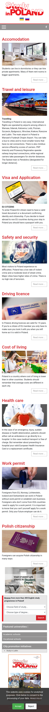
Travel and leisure (18, 89)
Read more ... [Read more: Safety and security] (39, 284)
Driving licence (15, 293)
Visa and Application (21, 177)
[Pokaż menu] (4, 26)
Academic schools (11, 634)
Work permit (13, 463)
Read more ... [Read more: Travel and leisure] (39, 168)
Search (41, 617)
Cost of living (14, 347)
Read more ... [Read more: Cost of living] (39, 391)
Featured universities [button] (15, 626)
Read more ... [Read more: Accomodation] (39, 80)
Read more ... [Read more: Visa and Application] (39, 227)
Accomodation (15, 39)
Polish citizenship (18, 526)
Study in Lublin (12, 651)
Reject (31, 706)
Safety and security (20, 237)
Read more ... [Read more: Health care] (39, 453)
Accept (18, 706)
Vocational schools (12, 639)
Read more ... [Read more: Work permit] (39, 516)
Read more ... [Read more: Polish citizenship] (39, 563)
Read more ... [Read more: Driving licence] (39, 337)
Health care (12, 400)
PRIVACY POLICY (36, 698)
